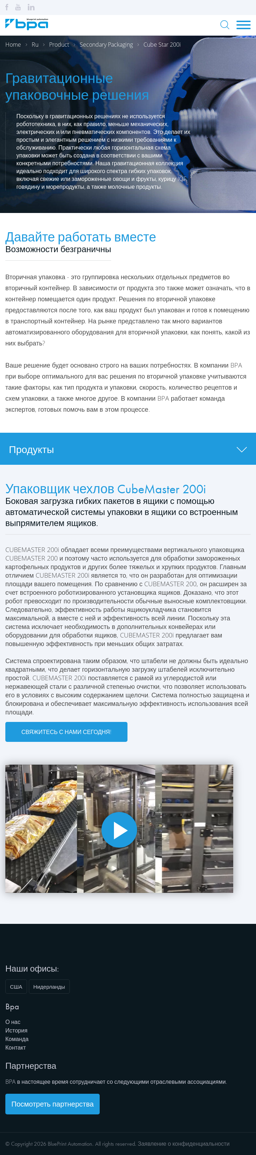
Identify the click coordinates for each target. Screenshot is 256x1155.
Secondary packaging (106, 44)
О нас (12, 1022)
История (16, 1030)
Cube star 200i (162, 44)
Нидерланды (49, 986)
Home (13, 44)
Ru (35, 44)
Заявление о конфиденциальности (184, 1144)
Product (59, 44)
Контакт (15, 1047)
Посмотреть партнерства (52, 1104)
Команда (16, 1039)
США (16, 986)
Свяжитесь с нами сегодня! (66, 732)
